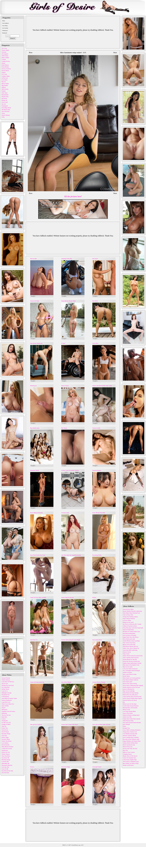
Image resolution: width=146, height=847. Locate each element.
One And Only (5, 772)
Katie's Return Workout (129, 618)
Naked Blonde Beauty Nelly (68, 301)
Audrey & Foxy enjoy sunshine (38, 597)
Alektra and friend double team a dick (102, 385)
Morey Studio (5, 83)
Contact (4, 718)
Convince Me (5, 761)
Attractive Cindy (65, 767)
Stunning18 (5, 106)
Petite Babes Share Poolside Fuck (131, 613)
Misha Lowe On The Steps (129, 704)
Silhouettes (4, 709)
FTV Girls (4, 74)
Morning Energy (6, 759)
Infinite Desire (5, 689)
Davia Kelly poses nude (129, 639)
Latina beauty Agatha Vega (130, 759)
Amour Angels (5, 50)
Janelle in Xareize (127, 672)
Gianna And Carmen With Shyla (69, 724)
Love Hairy (5, 80)
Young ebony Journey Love (130, 731)
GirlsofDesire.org (75, 845)
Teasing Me (5, 720)
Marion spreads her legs (129, 744)
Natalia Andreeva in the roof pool (131, 687)
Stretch (3, 707)
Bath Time (4, 717)
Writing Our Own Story (8, 685)
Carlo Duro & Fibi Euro (8, 681)
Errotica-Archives (6, 68)
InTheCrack (5, 78)
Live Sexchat (5, 28)
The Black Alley (6, 109)
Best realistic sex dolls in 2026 (130, 763)
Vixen (3, 113)
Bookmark (4, 33)
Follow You (5, 728)
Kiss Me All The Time (7, 770)
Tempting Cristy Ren (66, 258)
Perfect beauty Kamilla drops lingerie (132, 698)
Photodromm (5, 94)
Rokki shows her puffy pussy (130, 694)
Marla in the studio (127, 666)
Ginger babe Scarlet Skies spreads (131, 718)
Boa (124, 702)
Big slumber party (34, 428)
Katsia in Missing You (128, 689)
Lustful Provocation (7, 748)
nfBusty (4, 87)
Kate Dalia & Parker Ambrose (130, 679)
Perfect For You (6, 752)
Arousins (4, 52)
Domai (3, 63)
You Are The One (6, 715)
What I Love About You (8, 704)
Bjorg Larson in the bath (129, 644)
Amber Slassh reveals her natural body (133, 655)
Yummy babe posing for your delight (70, 639)
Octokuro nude (65, 512)
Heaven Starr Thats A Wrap (130, 683)
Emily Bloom (5, 65)
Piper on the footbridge (129, 691)
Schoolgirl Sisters (96, 767)
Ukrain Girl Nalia (34, 301)
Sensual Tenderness (7, 700)
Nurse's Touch (64, 385)
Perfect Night (5, 737)
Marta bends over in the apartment (131, 678)
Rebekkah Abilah (34, 470)
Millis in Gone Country (129, 752)
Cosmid (4, 59)
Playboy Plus (5, 96)
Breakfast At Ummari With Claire (131, 631)
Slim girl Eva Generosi (36, 724)
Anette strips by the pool (67, 597)
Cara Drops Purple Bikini (129, 711)
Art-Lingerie (5, 54)
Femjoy (4, 72)
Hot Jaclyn (95, 258)
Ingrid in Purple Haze (128, 629)
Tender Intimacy (6, 679)
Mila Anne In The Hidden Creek (131, 665)
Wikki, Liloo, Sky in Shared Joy (131, 648)
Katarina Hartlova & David (130, 700)
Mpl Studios (5, 85)
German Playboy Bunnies (98, 682)
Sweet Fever (5, 730)
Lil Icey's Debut (127, 620)
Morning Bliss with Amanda (130, 707)
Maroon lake (33, 258)
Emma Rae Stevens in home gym (131, 661)
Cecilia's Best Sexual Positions (131, 705)
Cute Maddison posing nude (130, 733)
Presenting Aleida (96, 555)
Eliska (124, 726)
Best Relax (95, 301)
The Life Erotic (6, 111)
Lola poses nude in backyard (130, 668)
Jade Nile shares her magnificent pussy (71, 555)
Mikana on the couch (128, 622)
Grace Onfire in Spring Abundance (132, 730)
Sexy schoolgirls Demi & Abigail (131, 670)
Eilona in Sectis (127, 652)
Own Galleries (5, 23)
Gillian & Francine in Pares (130, 626)
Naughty (33, 296)
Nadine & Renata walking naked (131, 715)
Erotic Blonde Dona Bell (98, 512)
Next (115, 52)
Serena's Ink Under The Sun (130, 748)
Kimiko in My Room (128, 765)
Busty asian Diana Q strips (129, 674)
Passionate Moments (7, 765)
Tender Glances (6, 754)
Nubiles (4, 91)
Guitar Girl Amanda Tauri (129, 757)
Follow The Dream (6, 741)
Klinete (94, 597)
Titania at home (96, 428)
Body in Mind (5, 57)
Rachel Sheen (126, 676)
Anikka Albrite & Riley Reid (130, 743)
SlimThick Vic (34, 639)
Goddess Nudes (6, 76)
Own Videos (5, 25)
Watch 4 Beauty (6, 115)
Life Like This (5, 767)
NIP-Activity (5, 89)
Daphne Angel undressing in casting (132, 663)
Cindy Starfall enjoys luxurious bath (132, 696)
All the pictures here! (73, 196)
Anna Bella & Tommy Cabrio (9, 698)
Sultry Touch (126, 653)
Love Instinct (5, 743)
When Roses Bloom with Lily (130, 646)
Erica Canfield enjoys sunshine (131, 737)
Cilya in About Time (128, 614)
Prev (30, 52)
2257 (82, 845)
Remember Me (5, 763)
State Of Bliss (5, 705)
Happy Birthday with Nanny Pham (132, 741)
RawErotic (4, 98)
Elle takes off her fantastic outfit (131, 739)
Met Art (4, 81)
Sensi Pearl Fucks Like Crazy (37, 555)
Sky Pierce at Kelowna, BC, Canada (132, 624)
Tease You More (6, 756)
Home (3, 20)
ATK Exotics (5, 55)
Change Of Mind (6, 724)
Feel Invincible (5, 744)
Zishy (3, 117)
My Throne (64, 428)
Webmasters (5, 30)
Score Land (5, 102)
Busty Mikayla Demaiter (36, 512)
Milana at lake (126, 709)
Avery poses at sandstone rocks (131, 761)
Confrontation (5, 696)
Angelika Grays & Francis (8, 711)
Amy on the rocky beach (129, 642)
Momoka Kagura (96, 470)
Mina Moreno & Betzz (7, 746)
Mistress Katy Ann (127, 746)
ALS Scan (4, 48)
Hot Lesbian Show (97, 639)
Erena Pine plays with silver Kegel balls (133, 627)
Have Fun (125, 750)
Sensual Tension (6, 678)
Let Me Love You (6, 722)
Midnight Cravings (6, 692)
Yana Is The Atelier (128, 713)
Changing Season (127, 754)
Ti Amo (63, 343)
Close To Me (5, 769)
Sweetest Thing (6, 739)
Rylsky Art (4, 100)
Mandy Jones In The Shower (130, 756)
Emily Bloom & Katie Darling (130, 692)
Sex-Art (4, 104)
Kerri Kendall (126, 724)
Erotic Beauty (5, 67)
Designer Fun (126, 728)
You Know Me (5, 757)
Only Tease (4, 93)
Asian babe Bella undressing (130, 650)
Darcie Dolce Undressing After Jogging (133, 685)
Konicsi (32, 767)
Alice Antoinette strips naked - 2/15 (73, 52)
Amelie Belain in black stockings (131, 640)
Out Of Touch (5, 731)
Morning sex (33, 385)
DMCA (64, 845)
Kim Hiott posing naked (129, 633)
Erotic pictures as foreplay (129, 635)
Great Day (4, 735)
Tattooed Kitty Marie (128, 609)
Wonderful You (6, 694)
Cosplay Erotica (6, 61)
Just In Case (5, 683)
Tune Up (4, 726)
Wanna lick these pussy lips (37, 682)
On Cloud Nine (6, 687)
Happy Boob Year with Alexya (130, 637)
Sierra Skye (95, 343)
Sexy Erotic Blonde (66, 682)
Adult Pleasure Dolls (128, 720)
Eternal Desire (5, 70)
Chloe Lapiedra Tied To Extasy (131, 657)
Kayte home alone (127, 681)
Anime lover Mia (127, 717)
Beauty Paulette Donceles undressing (132, 611)
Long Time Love (6, 702)
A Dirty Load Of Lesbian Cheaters (70, 470)
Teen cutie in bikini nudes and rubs (101, 724)
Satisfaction (5, 750)
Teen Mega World (6, 107)
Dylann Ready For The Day (130, 659)
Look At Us (5, 691)
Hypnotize (4, 713)
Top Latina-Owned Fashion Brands (132, 722)
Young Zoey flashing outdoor (130, 616)
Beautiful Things (6, 733)
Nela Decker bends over (36, 343)
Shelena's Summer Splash (129, 735)
